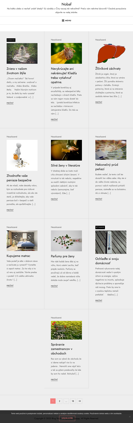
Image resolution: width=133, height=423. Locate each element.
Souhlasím (67, 418)
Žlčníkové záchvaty (108, 68)
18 (74, 400)
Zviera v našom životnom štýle (17, 70)
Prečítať (10, 103)
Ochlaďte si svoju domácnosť (107, 261)
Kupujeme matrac (18, 255)
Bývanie (100, 227)
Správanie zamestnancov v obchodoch (61, 349)
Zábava (11, 40)
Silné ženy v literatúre (65, 165)
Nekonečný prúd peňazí (106, 166)
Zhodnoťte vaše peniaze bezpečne (19, 177)
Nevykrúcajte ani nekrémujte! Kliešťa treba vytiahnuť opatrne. (64, 75)
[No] (129, 416)
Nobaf (66, 4)
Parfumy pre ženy (62, 256)
